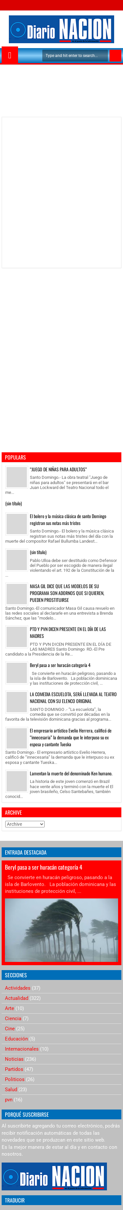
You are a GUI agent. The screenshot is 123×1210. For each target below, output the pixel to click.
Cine (10, 1029)
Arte (9, 1008)
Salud (11, 1090)
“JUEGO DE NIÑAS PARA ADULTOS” (58, 469)
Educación (16, 1039)
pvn (8, 1100)
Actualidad (16, 998)
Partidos (14, 1069)
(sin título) (13, 503)
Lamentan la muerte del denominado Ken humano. (71, 773)
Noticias (14, 1059)
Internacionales (22, 1049)
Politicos (15, 1079)
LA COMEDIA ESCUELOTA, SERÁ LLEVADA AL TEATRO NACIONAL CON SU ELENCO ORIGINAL (73, 697)
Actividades (18, 988)
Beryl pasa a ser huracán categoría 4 (60, 664)
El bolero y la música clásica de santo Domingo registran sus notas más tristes (68, 519)
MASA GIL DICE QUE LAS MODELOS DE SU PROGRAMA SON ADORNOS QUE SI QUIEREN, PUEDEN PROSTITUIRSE (67, 593)
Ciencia (13, 1018)
